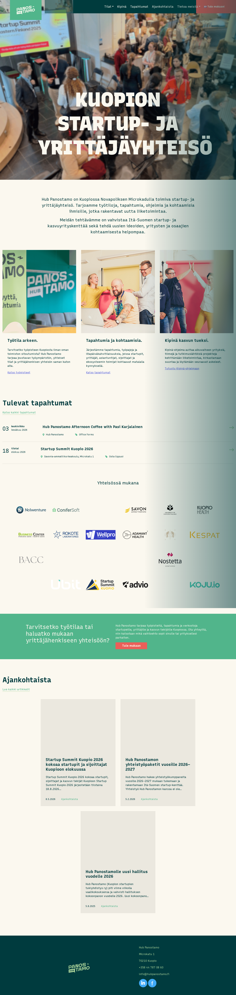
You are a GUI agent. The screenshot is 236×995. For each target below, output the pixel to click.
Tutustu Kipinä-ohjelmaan (182, 368)
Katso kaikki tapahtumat (19, 412)
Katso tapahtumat (98, 372)
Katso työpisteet (18, 372)
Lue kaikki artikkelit (16, 739)
